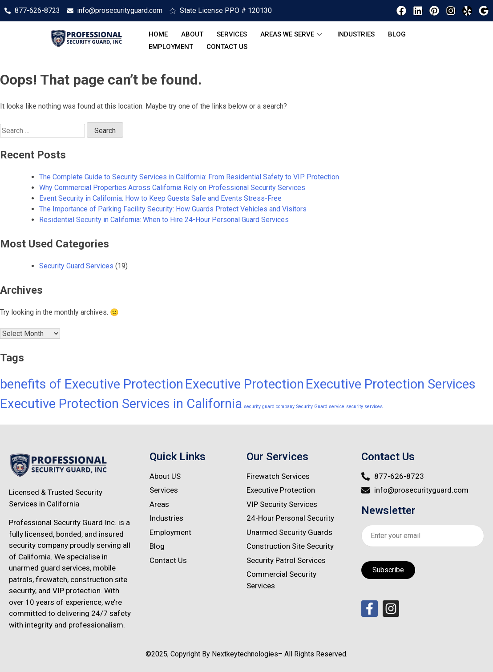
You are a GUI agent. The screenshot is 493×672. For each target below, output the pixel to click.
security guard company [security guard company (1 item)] (269, 406)
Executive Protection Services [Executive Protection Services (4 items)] (391, 384)
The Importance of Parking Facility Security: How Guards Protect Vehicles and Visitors (173, 209)
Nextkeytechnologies (245, 654)
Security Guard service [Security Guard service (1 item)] (320, 406)
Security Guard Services (76, 266)
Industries (356, 34)
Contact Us (226, 47)
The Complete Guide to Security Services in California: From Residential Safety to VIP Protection (189, 177)
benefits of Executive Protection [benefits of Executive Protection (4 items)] (91, 384)
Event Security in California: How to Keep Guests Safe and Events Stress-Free (160, 198)
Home (158, 34)
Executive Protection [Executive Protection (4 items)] (244, 384)
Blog (397, 34)
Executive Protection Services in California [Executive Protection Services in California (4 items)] (121, 403)
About (192, 34)
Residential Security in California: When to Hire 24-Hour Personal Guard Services (164, 219)
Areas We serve (292, 34)
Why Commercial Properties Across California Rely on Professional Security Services (172, 187)
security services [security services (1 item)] (364, 406)
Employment (171, 47)
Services (232, 34)
